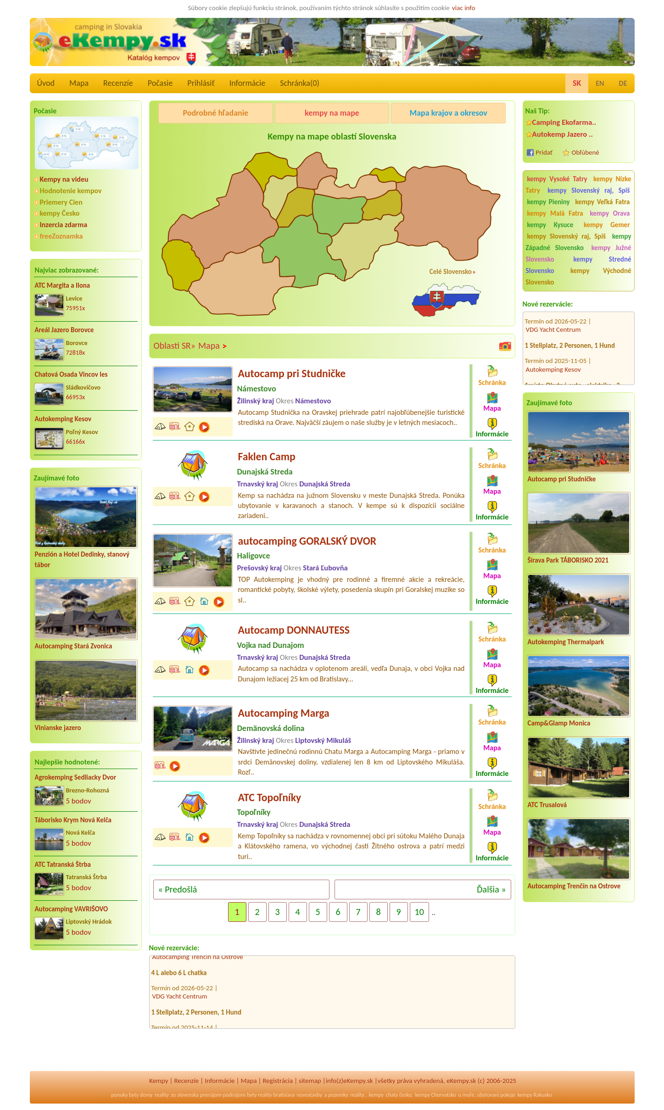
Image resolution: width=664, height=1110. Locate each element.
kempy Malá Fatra (555, 213)
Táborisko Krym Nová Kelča (73, 820)
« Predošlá (177, 889)
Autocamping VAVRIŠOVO (71, 909)
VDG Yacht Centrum (553, 317)
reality (162, 1095)
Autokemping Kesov (63, 419)
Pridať (544, 152)
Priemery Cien (61, 202)
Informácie (247, 83)
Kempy (158, 1081)
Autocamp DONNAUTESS (294, 629)
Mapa (79, 83)
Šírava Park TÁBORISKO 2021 (568, 560)
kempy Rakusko (535, 1095)
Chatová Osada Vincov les (71, 374)
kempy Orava (610, 213)
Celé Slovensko (451, 272)
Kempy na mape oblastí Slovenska (332, 136)
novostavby (309, 1095)
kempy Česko (60, 213)
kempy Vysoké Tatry (557, 179)
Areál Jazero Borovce (64, 330)
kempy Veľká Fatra (602, 202)
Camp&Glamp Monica (559, 723)
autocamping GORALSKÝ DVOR (307, 540)
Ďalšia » (491, 889)
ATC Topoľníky (269, 797)
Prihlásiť (200, 83)
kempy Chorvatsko (435, 1095)
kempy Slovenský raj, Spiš (588, 190)
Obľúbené (585, 152)
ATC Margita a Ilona (62, 285)
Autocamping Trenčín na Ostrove (574, 886)
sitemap (310, 1081)
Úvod (46, 83)
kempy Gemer (607, 225)
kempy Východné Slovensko (578, 276)
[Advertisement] (86, 1017)
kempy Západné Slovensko (578, 242)
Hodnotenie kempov (71, 190)
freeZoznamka (61, 236)
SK (577, 83)
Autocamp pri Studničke (562, 479)
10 (419, 911)
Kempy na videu (64, 179)
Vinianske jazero (58, 728)
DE (623, 83)
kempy (376, 1095)
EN (600, 83)
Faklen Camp (267, 456)
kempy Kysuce (550, 225)
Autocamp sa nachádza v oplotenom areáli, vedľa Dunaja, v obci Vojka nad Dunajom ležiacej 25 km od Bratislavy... (351, 673)
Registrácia (277, 1081)
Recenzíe (118, 83)
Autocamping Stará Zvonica (73, 646)
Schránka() (299, 83)
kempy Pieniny (548, 202)
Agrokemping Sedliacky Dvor (76, 777)
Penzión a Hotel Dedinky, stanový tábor (82, 559)
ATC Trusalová (547, 805)
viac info (463, 8)
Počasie (160, 83)
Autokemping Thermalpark (566, 642)
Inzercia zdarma (64, 224)
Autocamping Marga (283, 713)
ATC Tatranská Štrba (63, 864)
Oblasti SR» (174, 345)
